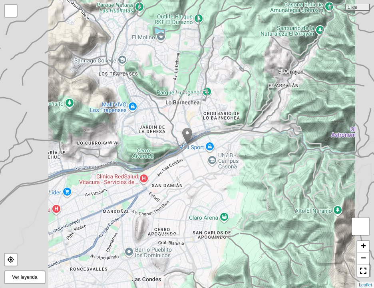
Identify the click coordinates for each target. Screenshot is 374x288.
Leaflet (365, 284)
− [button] (363, 259)
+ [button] (363, 247)
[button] (11, 260)
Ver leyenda (24, 277)
